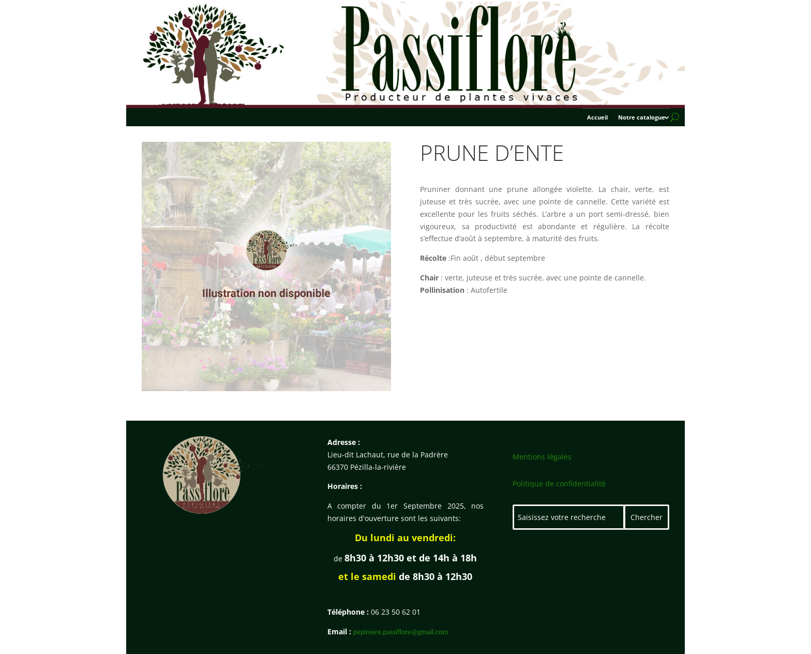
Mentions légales (542, 457)
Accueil (597, 117)
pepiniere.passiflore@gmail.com (400, 632)
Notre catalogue (641, 117)
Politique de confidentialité (559, 483)
